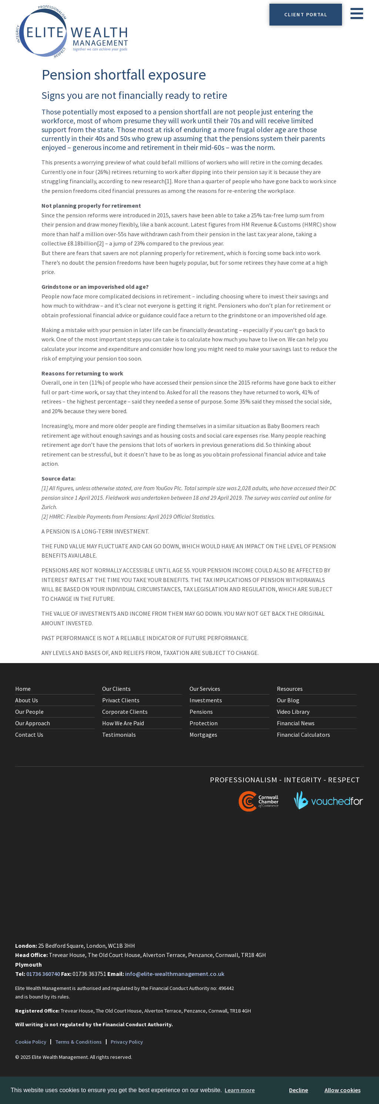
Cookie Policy (31, 1041)
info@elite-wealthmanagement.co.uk (174, 973)
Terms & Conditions (79, 1041)
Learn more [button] (240, 1090)
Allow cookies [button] (342, 1090)
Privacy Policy (127, 1041)
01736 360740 (43, 973)
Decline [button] (298, 1090)
